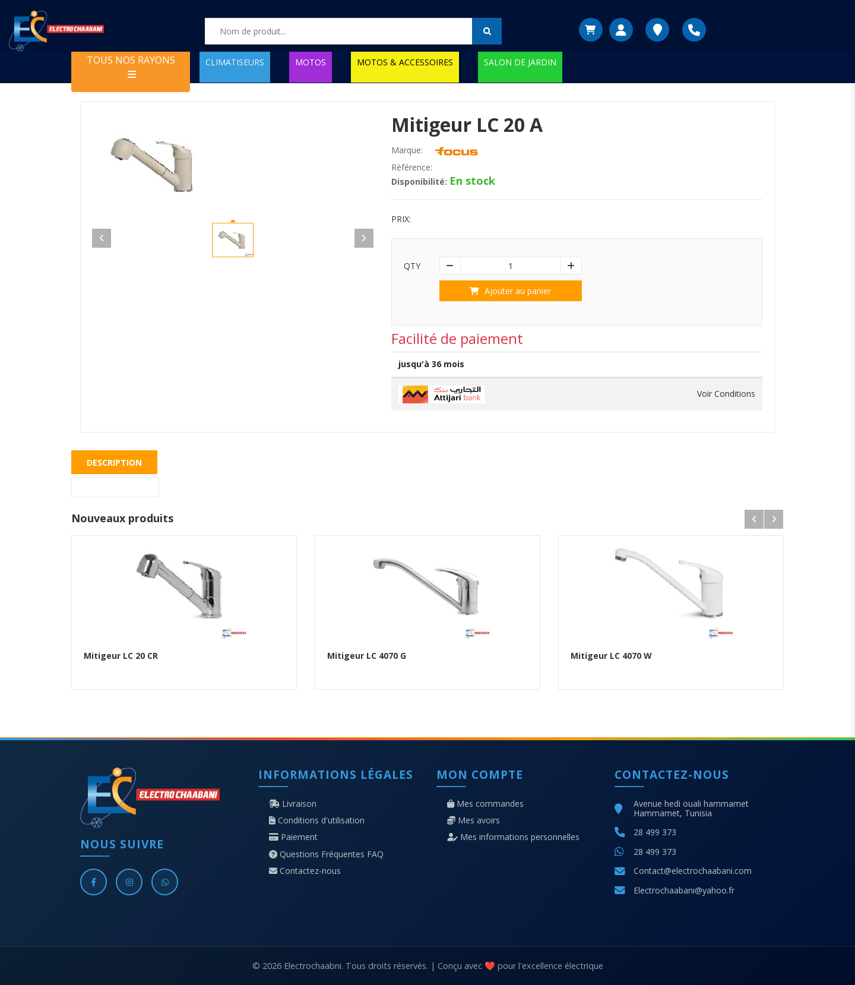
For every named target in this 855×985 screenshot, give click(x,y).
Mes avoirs (473, 820)
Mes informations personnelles (513, 837)
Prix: (401, 219)
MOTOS (310, 62)
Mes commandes (485, 804)
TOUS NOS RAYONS (131, 66)
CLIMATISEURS (234, 62)
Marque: (407, 150)
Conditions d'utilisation (317, 820)
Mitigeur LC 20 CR (121, 655)
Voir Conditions (726, 394)
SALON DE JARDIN (520, 62)
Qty (412, 266)
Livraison (292, 804)
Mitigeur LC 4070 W (611, 655)
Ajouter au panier (510, 290)
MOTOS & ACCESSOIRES (405, 62)
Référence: (411, 167)
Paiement (293, 837)
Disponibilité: (419, 182)
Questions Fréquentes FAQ (326, 854)
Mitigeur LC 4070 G (366, 655)
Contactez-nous (305, 871)
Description (114, 462)
